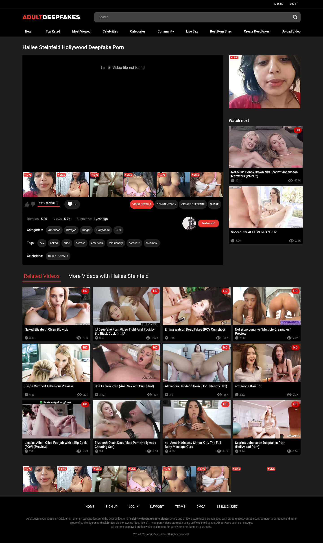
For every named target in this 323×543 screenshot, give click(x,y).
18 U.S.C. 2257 (227, 506)
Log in (293, 3)
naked (54, 243)
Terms (180, 506)
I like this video (27, 204)
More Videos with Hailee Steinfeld (108, 276)
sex (42, 243)
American (54, 230)
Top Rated (53, 31)
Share (214, 204)
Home (89, 506)
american (97, 243)
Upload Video (291, 31)
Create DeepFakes (257, 31)
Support (157, 506)
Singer (86, 230)
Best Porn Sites (221, 31)
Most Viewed (81, 31)
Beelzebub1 (208, 223)
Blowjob (71, 230)
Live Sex (192, 31)
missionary (116, 243)
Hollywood (103, 230)
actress (80, 243)
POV (118, 230)
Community (166, 31)
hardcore (134, 243)
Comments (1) (166, 204)
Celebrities (110, 31)
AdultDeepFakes (157, 534)
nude (67, 243)
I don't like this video (33, 204)
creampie (152, 243)
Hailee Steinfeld (58, 256)
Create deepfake (192, 204)
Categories (137, 31)
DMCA (200, 506)
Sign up (278, 3)
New (28, 31)
